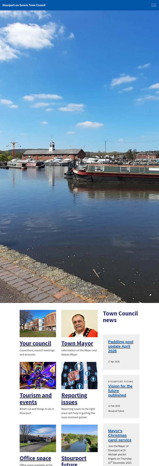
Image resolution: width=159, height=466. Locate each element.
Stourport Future (116, 410)
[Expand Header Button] (154, 5)
